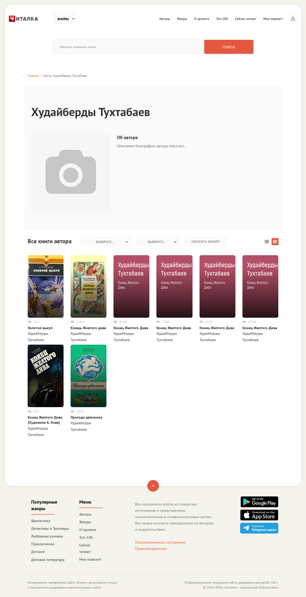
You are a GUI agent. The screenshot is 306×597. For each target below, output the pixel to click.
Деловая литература (47, 559)
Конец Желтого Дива (130, 327)
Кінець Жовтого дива (88, 327)
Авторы (164, 19)
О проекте (201, 19)
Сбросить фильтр (205, 242)
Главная (33, 75)
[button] (293, 18)
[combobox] (106, 242)
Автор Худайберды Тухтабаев (65, 75)
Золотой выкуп (40, 327)
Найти (229, 47)
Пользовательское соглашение (160, 542)
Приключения (42, 544)
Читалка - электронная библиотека (251, 587)
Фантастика (40, 520)
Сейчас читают (245, 19)
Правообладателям (151, 548)
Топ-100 (222, 19)
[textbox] (106, 242)
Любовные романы (47, 536)
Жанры (182, 19)
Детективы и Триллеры (50, 528)
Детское (38, 551)
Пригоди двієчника (86, 417)
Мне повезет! (273, 19)
